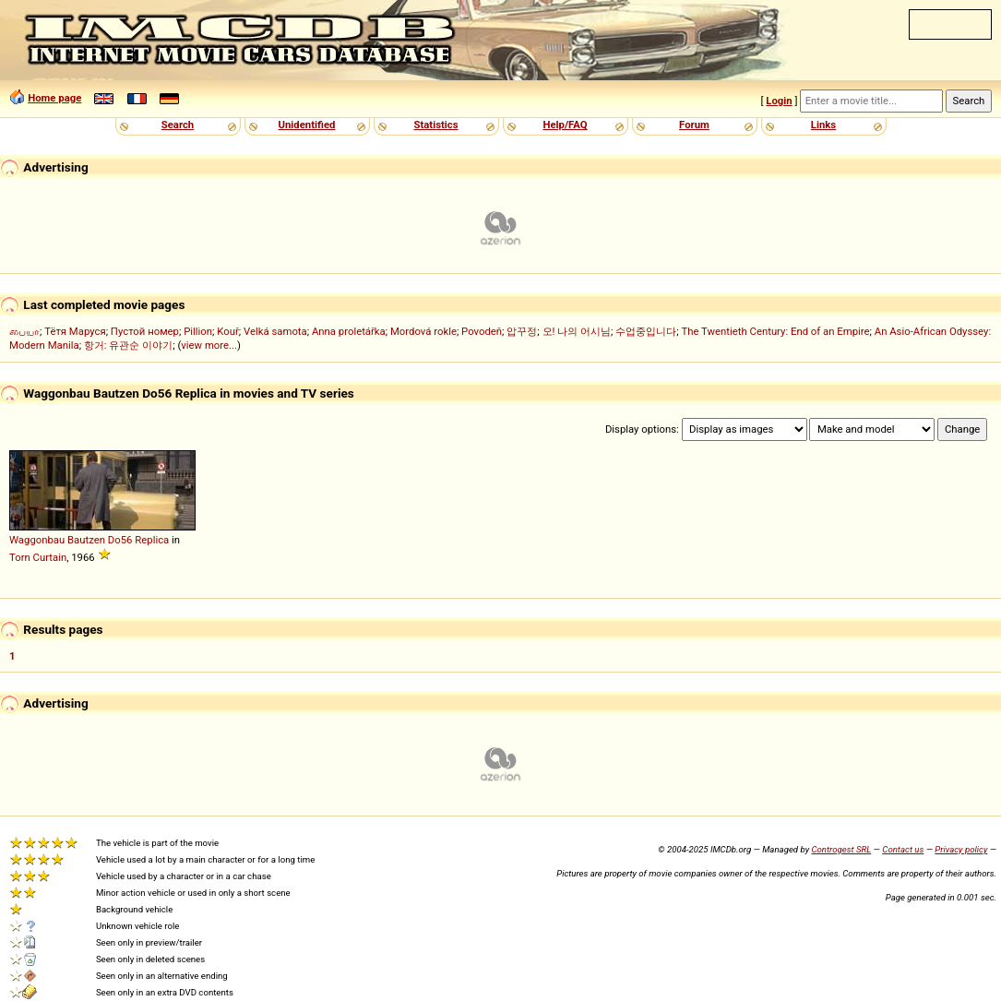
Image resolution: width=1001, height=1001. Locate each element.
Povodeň (481, 331)
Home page (54, 97)
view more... (209, 345)
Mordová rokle (423, 331)
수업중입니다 (645, 331)
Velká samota (275, 331)
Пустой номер (145, 331)
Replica (152, 539)
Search (177, 124)
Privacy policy (961, 849)
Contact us (903, 849)
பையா (24, 331)
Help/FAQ (564, 124)
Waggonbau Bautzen (57, 539)
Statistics (435, 124)
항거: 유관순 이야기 (128, 345)
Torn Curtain (37, 557)
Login (779, 100)
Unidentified (307, 124)
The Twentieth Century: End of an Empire (776, 331)
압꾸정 (521, 331)
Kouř (228, 331)
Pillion (198, 331)
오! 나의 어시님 (577, 331)
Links (823, 124)
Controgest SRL (841, 849)
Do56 (120, 539)
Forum (694, 124)
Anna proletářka (349, 331)
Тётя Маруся (74, 331)
